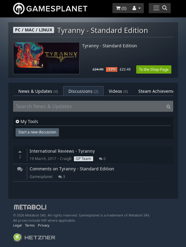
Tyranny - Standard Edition (109, 46)
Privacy (43, 225)
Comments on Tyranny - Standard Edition (72, 169)
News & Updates (38, 91)
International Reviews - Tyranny (62, 151)
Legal (17, 225)
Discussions (83, 91)
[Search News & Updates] (88, 106)
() (121, 8)
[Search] (168, 106)
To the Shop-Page (154, 69)
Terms (30, 225)
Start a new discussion (37, 132)
